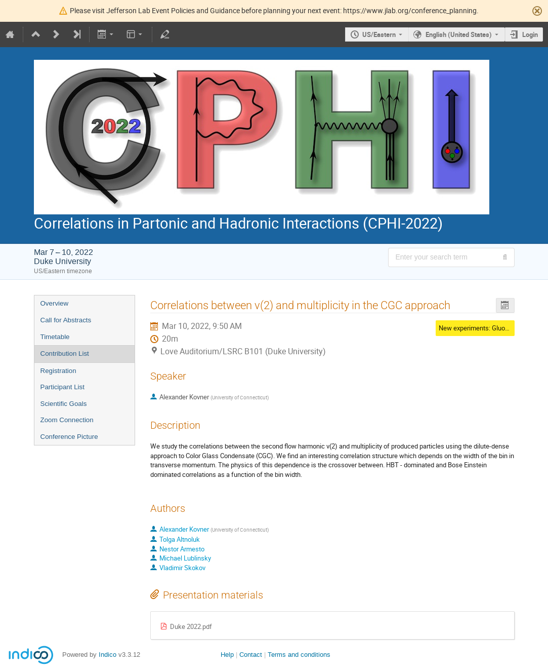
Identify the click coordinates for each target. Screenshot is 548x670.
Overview (54, 303)
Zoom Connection (67, 420)
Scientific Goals (63, 403)
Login (530, 34)
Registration (58, 371)
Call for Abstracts (66, 320)
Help (227, 654)
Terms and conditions (299, 654)
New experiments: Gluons (475, 327)
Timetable (55, 337)
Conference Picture (69, 436)
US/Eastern (379, 34)
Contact (250, 654)
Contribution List (64, 353)
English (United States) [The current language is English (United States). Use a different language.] (459, 34)
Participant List (62, 387)
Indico (107, 654)
